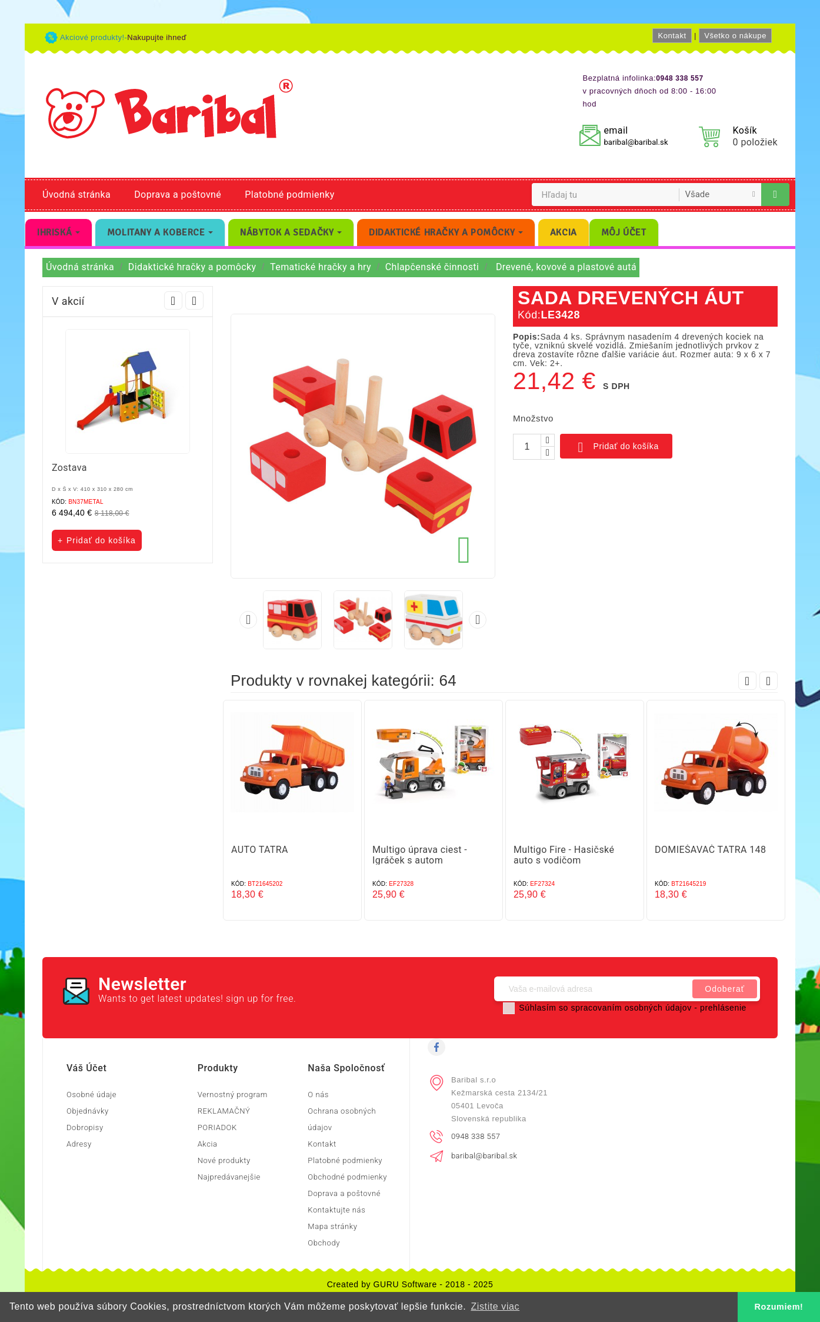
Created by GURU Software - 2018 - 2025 (410, 1284)
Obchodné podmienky (347, 1176)
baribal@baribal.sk (636, 142)
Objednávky (87, 1111)
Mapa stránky (332, 1226)
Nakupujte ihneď (156, 37)
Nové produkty (224, 1160)
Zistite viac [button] (495, 1306)
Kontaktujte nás (336, 1209)
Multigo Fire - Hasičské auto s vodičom (564, 855)
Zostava (69, 467)
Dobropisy (85, 1127)
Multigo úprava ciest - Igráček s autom (419, 855)
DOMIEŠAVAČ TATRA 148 (710, 849)
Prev (173, 300)
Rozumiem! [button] (779, 1306)
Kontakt (672, 35)
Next (194, 300)
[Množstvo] (527, 447)
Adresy (79, 1144)
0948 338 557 (475, 1136)
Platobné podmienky (289, 194)
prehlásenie (723, 1007)
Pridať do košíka (616, 447)
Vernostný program (233, 1094)
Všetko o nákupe (735, 35)
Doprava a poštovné (177, 194)
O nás (318, 1094)
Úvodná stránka (76, 194)
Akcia (208, 1144)
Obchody (324, 1242)
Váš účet (86, 1068)
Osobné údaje (91, 1094)
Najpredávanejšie (229, 1176)
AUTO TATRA (259, 849)
